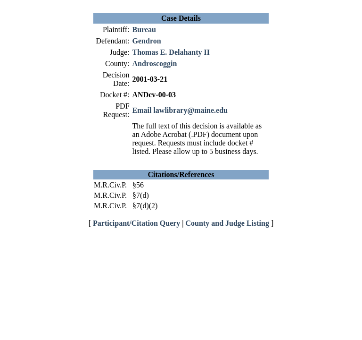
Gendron (146, 41)
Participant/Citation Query (136, 223)
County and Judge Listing (227, 223)
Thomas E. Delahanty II (171, 52)
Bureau (144, 30)
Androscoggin (154, 64)
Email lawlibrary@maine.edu (180, 110)
